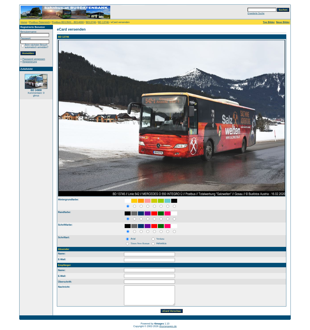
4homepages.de (168, 326)
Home (24, 22)
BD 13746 (103, 22)
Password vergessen (33, 59)
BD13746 (91, 22)
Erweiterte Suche (256, 13)
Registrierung (29, 61)
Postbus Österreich (39, 22)
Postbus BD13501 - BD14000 (68, 22)
